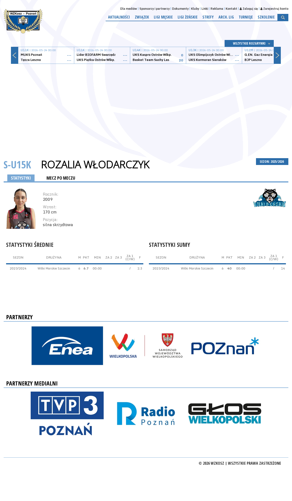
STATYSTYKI (21, 178)
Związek (142, 17)
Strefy (208, 17)
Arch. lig (226, 17)
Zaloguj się (249, 8)
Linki (204, 8)
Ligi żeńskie (188, 17)
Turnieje (246, 17)
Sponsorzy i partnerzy (154, 8)
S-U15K (17, 164)
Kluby (195, 8)
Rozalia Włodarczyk (95, 164)
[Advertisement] (146, 105)
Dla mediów (128, 8)
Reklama (216, 8)
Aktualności (119, 17)
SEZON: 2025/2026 (272, 161)
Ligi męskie (163, 17)
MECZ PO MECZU (60, 178)
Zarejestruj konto (274, 8)
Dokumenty (180, 8)
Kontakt (231, 8)
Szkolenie (266, 17)
